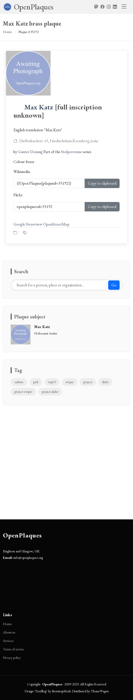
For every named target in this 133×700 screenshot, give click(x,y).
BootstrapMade (61, 691)
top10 (52, 382)
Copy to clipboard (102, 183)
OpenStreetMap (56, 224)
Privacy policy (12, 657)
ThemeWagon (100, 691)
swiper (70, 382)
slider (105, 382)
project (87, 382)
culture (19, 382)
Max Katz (38, 106)
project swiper (23, 391)
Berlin (94, 141)
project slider (50, 391)
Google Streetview (27, 224)
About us (9, 632)
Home (7, 32)
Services (8, 640)
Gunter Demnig (30, 151)
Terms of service (13, 649)
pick (35, 382)
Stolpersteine (71, 151)
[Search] (59, 285)
